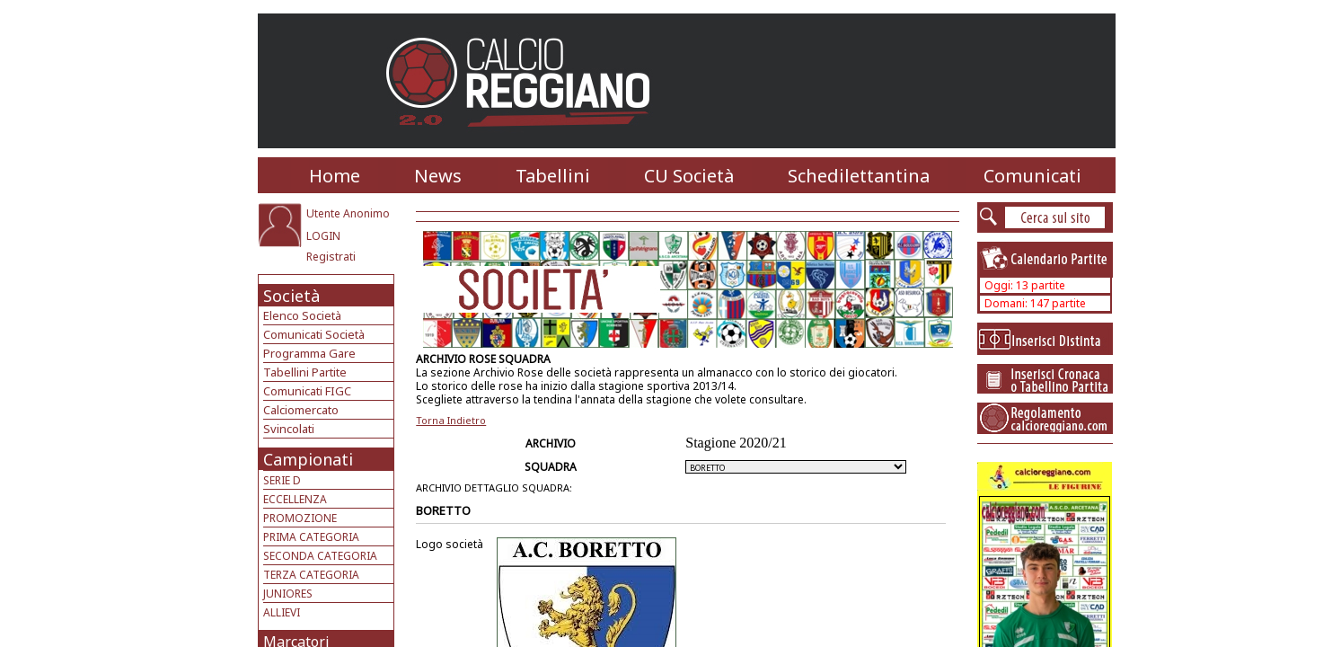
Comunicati (1032, 176)
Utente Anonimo (348, 213)
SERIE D (282, 480)
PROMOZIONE (300, 518)
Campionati (308, 459)
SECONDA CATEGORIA (320, 555)
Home (334, 176)
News (438, 176)
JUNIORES (288, 593)
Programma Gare (309, 353)
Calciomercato (301, 410)
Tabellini (553, 176)
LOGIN (323, 236)
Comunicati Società (314, 334)
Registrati (331, 256)
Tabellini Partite (305, 372)
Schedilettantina (859, 176)
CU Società (689, 176)
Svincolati (288, 429)
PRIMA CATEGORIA (311, 537)
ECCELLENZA (295, 499)
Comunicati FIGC (307, 391)
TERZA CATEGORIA (311, 574)
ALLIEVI (281, 612)
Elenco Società (302, 315)
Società (291, 295)
